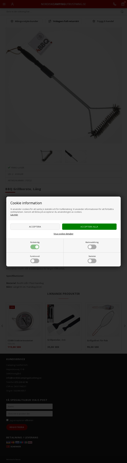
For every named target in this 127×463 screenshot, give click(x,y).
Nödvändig (34, 245)
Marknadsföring (91, 245)
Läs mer (14, 214)
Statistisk (92, 259)
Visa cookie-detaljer (63, 233)
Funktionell (35, 259)
